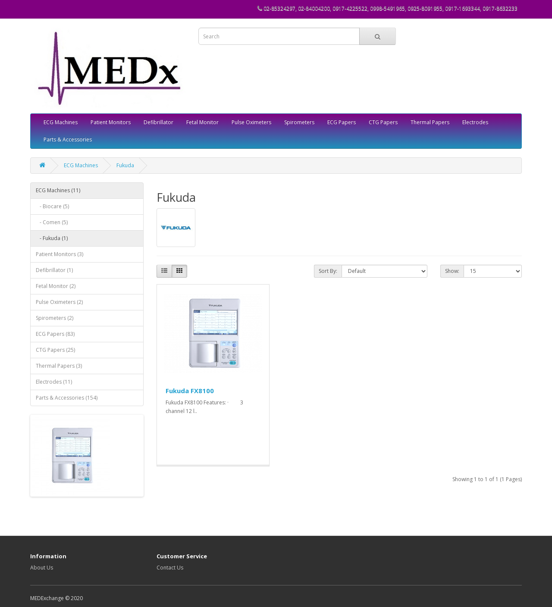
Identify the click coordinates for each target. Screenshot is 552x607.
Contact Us (170, 567)
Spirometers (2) (54, 318)
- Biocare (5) (52, 206)
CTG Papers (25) (55, 350)
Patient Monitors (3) (59, 254)
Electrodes (475, 122)
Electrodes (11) (54, 381)
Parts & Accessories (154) (66, 397)
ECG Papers (341, 122)
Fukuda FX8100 (190, 390)
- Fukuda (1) (52, 238)
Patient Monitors (111, 122)
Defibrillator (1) (54, 270)
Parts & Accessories (68, 139)
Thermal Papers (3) (59, 365)
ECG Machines (61, 122)
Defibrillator (158, 122)
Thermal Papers (430, 122)
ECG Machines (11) (58, 190)
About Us (41, 567)
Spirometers (299, 122)
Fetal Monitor (202, 122)
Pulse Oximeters (251, 122)
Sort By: (328, 271)
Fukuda (125, 165)
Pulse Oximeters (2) (59, 302)
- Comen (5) (52, 222)
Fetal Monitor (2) (55, 286)
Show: (452, 271)
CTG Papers (383, 122)
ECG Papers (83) (55, 334)
